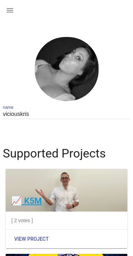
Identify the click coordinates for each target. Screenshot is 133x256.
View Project (31, 239)
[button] (9, 9)
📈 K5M (26, 201)
